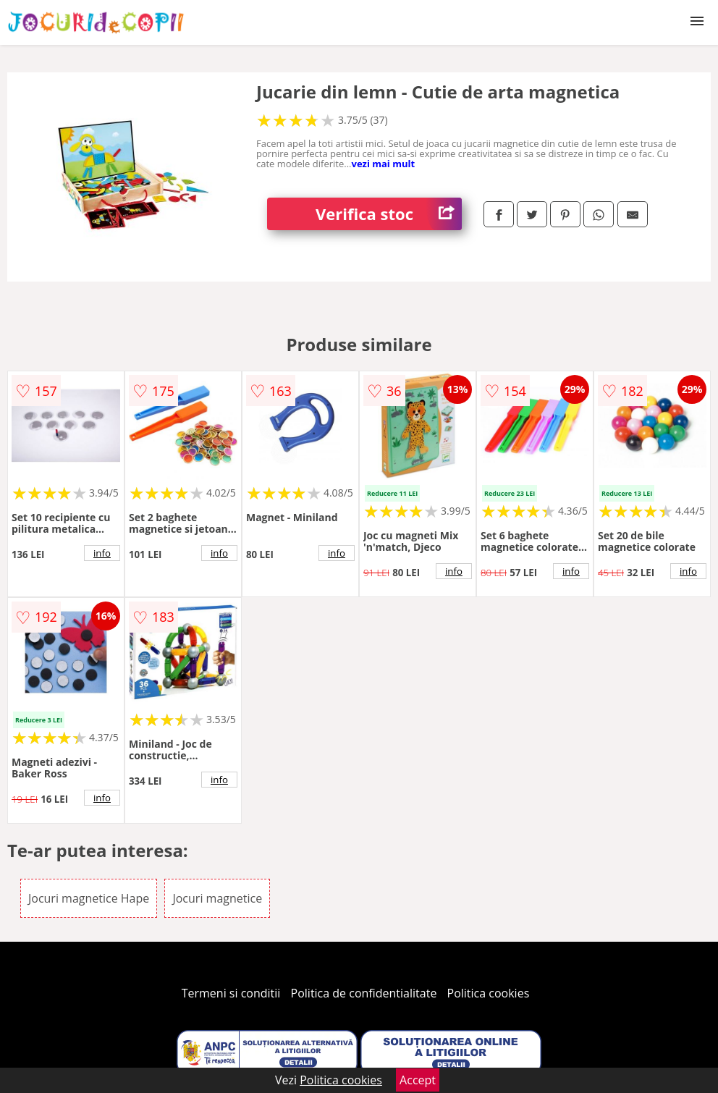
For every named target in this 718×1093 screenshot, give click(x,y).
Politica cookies (488, 993)
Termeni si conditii (231, 993)
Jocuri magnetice (217, 898)
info (102, 553)
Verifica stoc (389, 214)
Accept (418, 1080)
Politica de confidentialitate (364, 993)
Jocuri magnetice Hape (88, 898)
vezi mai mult (383, 163)
